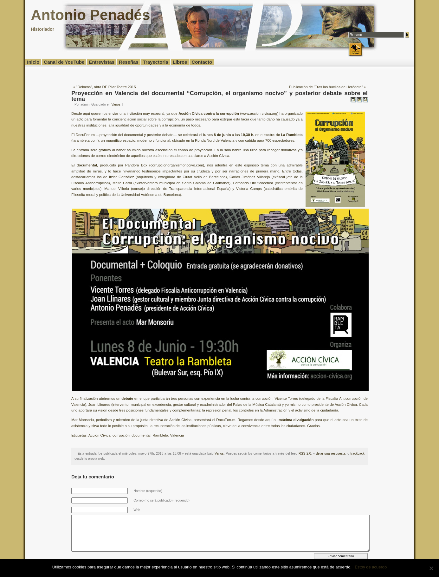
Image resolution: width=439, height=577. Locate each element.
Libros (180, 62)
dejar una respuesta (330, 453)
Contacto (201, 62)
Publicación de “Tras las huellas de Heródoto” (326, 87)
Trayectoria (155, 62)
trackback (358, 453)
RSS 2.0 (305, 453)
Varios (115, 104)
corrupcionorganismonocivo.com (177, 165)
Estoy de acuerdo (371, 567)
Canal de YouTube (64, 62)
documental (141, 435)
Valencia (177, 435)
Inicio (33, 62)
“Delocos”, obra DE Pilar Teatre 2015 (106, 87)
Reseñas (129, 62)
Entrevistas (101, 62)
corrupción (121, 435)
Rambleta (160, 435)
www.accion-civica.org (259, 113)
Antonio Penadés (90, 15)
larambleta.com (85, 140)
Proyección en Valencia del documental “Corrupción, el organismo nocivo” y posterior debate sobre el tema (219, 96)
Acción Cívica (99, 435)
